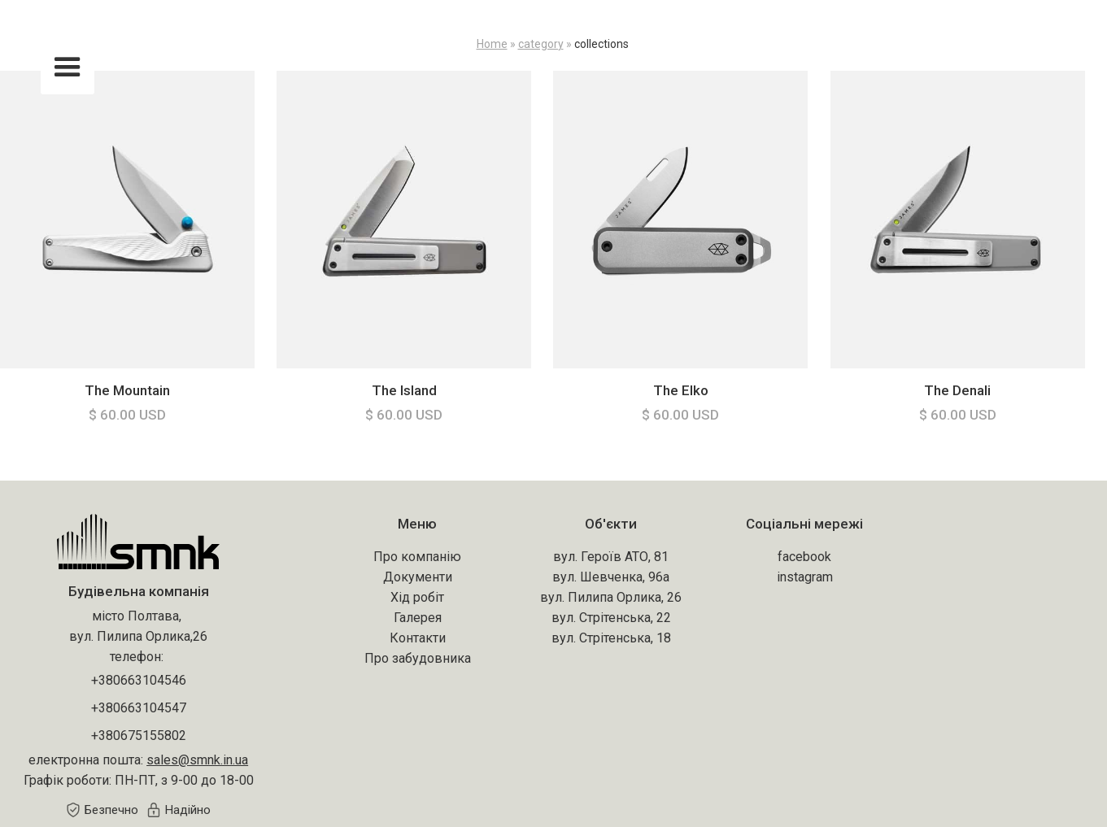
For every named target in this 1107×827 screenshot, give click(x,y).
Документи (417, 577)
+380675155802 (138, 735)
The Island (404, 390)
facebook (804, 556)
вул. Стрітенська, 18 (611, 638)
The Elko (680, 390)
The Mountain (127, 390)
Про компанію (417, 556)
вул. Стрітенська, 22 (611, 617)
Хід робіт (417, 597)
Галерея (418, 617)
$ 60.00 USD (127, 415)
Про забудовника (417, 658)
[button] (67, 67)
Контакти (418, 638)
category (541, 43)
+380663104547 (138, 708)
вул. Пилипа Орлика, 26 (611, 597)
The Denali (957, 390)
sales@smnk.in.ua (197, 760)
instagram (805, 577)
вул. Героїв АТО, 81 (611, 556)
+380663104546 (138, 680)
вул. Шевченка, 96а (610, 577)
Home (492, 43)
